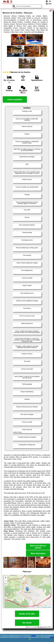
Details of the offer (27, 614)
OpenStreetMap (46, 607)
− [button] (5, 581)
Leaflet (38, 607)
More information (38, 553)
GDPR (52, 637)
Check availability (14, 99)
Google (33, 636)
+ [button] (5, 578)
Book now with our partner (38, 547)
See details (27, 623)
